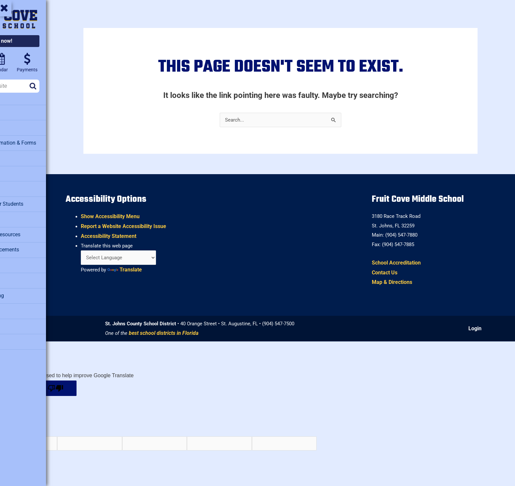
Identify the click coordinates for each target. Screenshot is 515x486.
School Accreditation (409, 262)
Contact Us (398, 272)
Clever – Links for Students (36, 201)
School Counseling (27, 289)
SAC (11, 275)
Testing (15, 334)
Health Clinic (21, 186)
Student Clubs (22, 319)
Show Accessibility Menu (156, 214)
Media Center (21, 216)
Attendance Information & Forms (42, 142)
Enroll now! (45, 41)
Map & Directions (405, 282)
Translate (173, 269)
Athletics (16, 127)
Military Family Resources (35, 230)
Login (477, 329)
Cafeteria (17, 156)
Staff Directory (22, 304)
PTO (11, 260)
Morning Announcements (34, 245)
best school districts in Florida (206, 334)
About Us (17, 112)
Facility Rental (22, 171)
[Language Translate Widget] (167, 256)
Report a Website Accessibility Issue (170, 224)
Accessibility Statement (155, 234)
